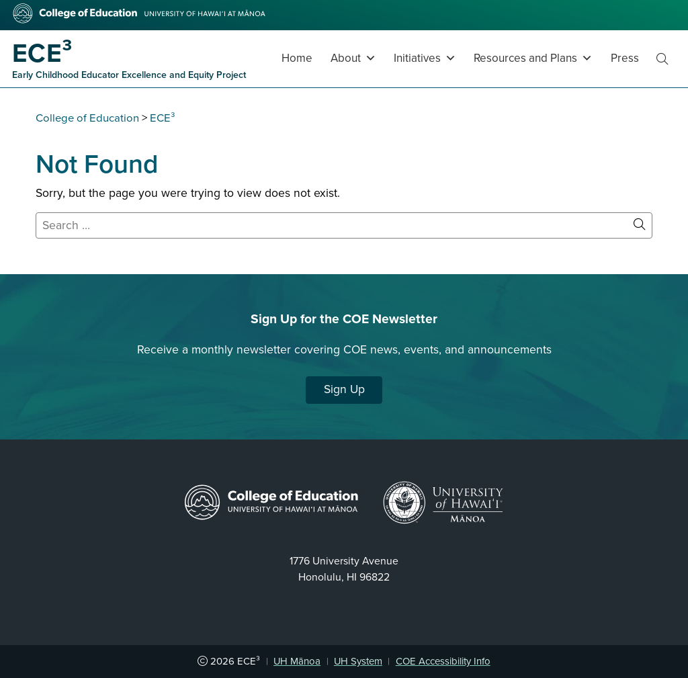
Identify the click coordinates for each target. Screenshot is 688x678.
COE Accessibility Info (443, 661)
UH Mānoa (296, 661)
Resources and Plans (533, 58)
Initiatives (425, 58)
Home (297, 58)
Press (625, 58)
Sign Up (344, 389)
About (353, 58)
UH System (358, 661)
